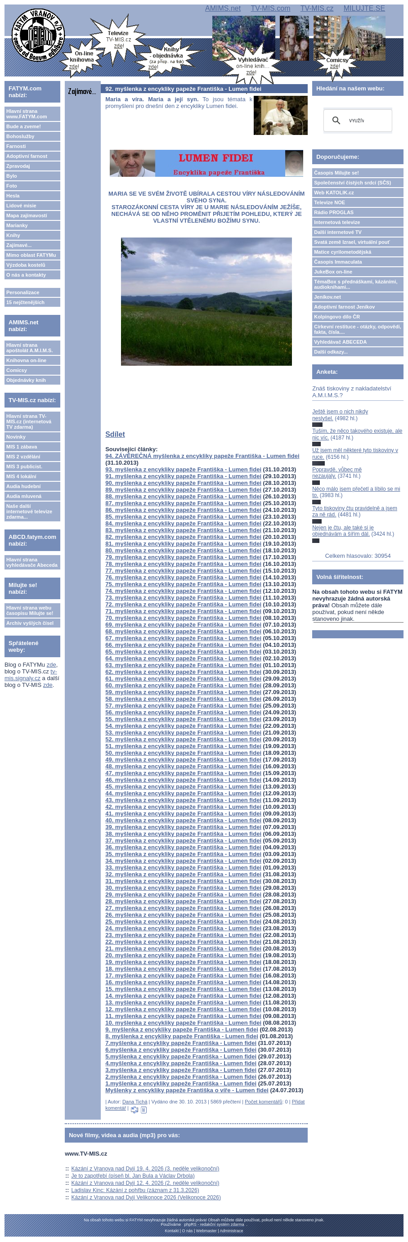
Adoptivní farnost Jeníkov (344, 306)
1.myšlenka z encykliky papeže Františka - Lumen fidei (180, 1083)
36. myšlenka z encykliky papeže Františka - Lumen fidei (183, 847)
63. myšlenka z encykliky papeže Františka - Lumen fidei (183, 665)
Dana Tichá (135, 1101)
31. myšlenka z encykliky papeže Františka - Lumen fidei (183, 881)
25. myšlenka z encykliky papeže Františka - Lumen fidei (183, 921)
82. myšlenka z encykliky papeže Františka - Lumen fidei (183, 537)
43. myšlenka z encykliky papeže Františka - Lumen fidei (183, 800)
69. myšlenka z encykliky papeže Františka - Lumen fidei (183, 624)
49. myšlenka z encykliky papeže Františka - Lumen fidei (183, 759)
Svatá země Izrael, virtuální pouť (352, 242)
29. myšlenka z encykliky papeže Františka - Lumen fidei (183, 894)
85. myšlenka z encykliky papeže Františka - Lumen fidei (183, 516)
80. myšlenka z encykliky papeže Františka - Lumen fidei (183, 550)
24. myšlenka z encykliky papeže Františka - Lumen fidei (183, 928)
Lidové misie (21, 205)
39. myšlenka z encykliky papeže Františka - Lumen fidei (183, 827)
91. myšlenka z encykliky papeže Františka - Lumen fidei (183, 476)
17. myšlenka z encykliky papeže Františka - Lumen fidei (183, 975)
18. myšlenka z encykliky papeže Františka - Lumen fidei (183, 968)
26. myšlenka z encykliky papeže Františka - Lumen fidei (183, 914)
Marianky (17, 225)
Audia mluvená (23, 496)
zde (51, 664)
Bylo (11, 176)
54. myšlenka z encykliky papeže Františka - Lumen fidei (183, 725)
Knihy (13, 235)
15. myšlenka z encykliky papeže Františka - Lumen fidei (183, 989)
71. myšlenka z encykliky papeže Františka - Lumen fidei (183, 611)
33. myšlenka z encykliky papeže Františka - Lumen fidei (183, 867)
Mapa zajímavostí (26, 215)
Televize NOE (329, 202)
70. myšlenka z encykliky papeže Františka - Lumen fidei (183, 617)
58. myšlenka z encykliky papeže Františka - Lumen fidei (183, 698)
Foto (11, 185)
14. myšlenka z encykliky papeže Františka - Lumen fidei (183, 995)
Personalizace (22, 292)
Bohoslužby (20, 136)
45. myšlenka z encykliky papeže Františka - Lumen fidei (183, 786)
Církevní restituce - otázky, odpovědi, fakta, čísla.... (357, 329)
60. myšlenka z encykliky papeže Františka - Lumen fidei (183, 685)
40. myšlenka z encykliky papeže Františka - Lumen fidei (183, 820)
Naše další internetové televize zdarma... (29, 511)
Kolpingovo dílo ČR (337, 316)
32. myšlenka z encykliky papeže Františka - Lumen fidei (183, 874)
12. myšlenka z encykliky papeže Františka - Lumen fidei (183, 1009)
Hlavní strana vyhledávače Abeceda (32, 562)
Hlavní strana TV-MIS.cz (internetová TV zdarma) (28, 421)
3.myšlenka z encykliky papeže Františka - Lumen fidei (180, 1070)
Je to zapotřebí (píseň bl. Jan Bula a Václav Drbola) (133, 1176)
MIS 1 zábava (21, 446)
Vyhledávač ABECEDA (340, 342)
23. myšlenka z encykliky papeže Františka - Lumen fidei (183, 935)
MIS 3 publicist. (24, 466)
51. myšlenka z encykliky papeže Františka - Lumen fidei (183, 746)
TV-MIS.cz (317, 8)
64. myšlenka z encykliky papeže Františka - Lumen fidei (183, 658)
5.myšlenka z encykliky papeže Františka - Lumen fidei (180, 1056)
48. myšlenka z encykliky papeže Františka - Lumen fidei (183, 766)
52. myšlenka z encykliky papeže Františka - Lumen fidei (183, 739)
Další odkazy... (331, 351)
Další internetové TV (338, 232)
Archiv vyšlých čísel (30, 623)
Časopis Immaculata (338, 262)
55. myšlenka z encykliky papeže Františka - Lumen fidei (183, 719)
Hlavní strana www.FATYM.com (26, 113)
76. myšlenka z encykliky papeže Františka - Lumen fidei (183, 577)
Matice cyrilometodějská (342, 252)
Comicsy (16, 370)
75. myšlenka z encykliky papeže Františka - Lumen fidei (183, 584)
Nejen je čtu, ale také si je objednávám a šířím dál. (343, 531)
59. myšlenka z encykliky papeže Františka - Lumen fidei (183, 692)
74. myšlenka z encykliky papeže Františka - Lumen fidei (183, 590)
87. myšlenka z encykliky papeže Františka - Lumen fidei (183, 503)
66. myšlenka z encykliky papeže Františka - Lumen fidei (183, 644)
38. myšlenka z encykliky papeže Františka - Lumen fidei (183, 833)
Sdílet (115, 434)
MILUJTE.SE (364, 8)
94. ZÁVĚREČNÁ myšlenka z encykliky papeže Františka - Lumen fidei (202, 456)
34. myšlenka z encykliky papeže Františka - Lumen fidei (183, 860)
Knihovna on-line (26, 360)
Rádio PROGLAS (334, 212)
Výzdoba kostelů (25, 265)
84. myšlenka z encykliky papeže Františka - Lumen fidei (183, 523)
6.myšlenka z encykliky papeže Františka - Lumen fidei (180, 1049)
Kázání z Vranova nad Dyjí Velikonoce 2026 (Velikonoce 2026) (146, 1197)
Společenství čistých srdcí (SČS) (352, 182)
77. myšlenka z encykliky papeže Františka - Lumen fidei (183, 570)
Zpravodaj (18, 166)
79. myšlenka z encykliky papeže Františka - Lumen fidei (183, 557)
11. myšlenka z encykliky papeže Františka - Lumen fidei (183, 1016)
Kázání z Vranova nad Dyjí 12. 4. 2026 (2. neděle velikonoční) (146, 1183)
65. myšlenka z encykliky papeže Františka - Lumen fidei (183, 651)
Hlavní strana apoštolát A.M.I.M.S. (29, 347)
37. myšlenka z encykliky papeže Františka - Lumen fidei (183, 840)
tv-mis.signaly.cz (30, 675)
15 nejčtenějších (25, 302)
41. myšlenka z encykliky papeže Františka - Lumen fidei (183, 813)
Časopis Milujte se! (336, 172)
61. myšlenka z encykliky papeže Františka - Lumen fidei (183, 678)
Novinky (16, 436)
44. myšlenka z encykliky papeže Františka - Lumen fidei (183, 793)
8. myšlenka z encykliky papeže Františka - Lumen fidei (181, 1036)
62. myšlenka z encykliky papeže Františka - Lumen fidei (183, 671)
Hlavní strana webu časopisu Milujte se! (30, 610)
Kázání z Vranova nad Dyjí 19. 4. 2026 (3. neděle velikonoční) (146, 1169)
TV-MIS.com (270, 8)
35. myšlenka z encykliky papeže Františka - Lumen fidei (183, 854)
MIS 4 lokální (21, 476)
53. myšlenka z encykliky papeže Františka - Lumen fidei (183, 732)
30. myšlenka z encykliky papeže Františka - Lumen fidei (183, 887)
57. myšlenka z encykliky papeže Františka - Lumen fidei (183, 705)
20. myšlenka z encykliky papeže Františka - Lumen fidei (183, 955)
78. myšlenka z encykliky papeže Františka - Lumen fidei (183, 563)
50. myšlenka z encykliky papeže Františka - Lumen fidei (183, 752)
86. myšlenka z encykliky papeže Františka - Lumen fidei (183, 510)
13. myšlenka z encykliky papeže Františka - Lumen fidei (183, 1002)
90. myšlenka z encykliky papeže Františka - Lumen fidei (183, 483)
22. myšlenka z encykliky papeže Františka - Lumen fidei (183, 941)
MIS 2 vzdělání (23, 456)
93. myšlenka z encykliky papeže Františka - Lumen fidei (183, 469)
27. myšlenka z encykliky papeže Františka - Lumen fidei (183, 908)
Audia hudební (23, 486)
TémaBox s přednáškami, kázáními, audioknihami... (355, 284)
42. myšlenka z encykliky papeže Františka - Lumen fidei (183, 806)
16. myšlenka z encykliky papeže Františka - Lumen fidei (183, 982)
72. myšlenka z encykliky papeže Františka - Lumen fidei (183, 604)
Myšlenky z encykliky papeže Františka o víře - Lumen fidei (187, 1090)
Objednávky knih (26, 380)
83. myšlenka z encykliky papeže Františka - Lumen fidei (183, 530)
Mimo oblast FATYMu (31, 255)
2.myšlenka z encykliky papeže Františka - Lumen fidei (180, 1076)
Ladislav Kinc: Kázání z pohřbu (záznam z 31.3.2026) (135, 1190)
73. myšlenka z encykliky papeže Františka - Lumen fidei (183, 597)
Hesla (12, 195)
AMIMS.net (223, 8)
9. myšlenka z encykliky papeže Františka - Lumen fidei (181, 1029)
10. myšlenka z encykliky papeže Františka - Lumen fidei (183, 1022)
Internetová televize (337, 222)
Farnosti (16, 146)
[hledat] (356, 120)
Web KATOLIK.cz (334, 192)
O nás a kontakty (26, 275)
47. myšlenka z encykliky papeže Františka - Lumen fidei (183, 773)
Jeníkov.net (327, 297)
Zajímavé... (18, 245)
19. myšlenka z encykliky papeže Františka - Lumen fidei (183, 962)
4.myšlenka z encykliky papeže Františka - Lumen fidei (180, 1063)
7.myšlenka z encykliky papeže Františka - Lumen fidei (180, 1043)
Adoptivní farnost (26, 156)
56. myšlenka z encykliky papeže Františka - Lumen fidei (183, 712)
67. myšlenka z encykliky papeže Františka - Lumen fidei (183, 638)
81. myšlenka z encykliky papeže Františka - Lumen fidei (183, 543)
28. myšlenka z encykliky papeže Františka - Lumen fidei (183, 901)
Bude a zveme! (23, 126)
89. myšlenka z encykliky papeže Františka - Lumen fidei (183, 489)
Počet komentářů (263, 1101)
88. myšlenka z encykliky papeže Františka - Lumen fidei (183, 496)
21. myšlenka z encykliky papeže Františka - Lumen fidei (183, 948)
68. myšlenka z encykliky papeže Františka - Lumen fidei (183, 631)
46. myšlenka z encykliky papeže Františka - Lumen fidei (183, 779)
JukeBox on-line (333, 271)
